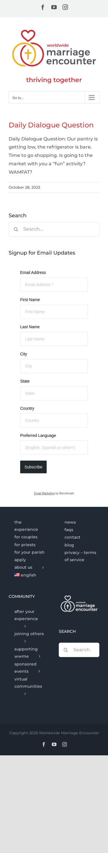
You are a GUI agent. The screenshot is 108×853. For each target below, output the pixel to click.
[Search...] (54, 229)
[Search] (16, 229)
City (23, 354)
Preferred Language (38, 435)
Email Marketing (44, 493)
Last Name (30, 327)
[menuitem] (29, 575)
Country (27, 408)
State (25, 381)
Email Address (33, 272)
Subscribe (33, 467)
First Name (30, 300)
